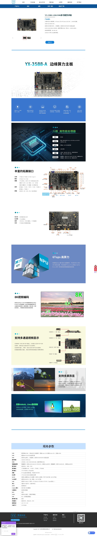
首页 (23, 2)
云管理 (60, 2)
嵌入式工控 (42, 2)
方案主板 (51, 2)
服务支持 (70, 2)
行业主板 (32, 2)
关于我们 (79, 2)
